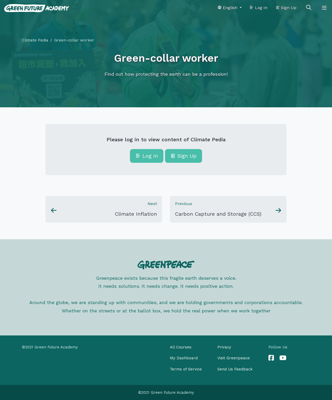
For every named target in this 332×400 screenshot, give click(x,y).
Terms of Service (186, 369)
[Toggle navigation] (324, 8)
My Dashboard (184, 358)
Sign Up (285, 7)
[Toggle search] (308, 8)
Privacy (224, 347)
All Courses (180, 347)
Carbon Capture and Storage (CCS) (218, 214)
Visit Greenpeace (233, 358)
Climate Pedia (35, 40)
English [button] (228, 7)
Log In (258, 7)
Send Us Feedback (235, 369)
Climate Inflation (136, 214)
